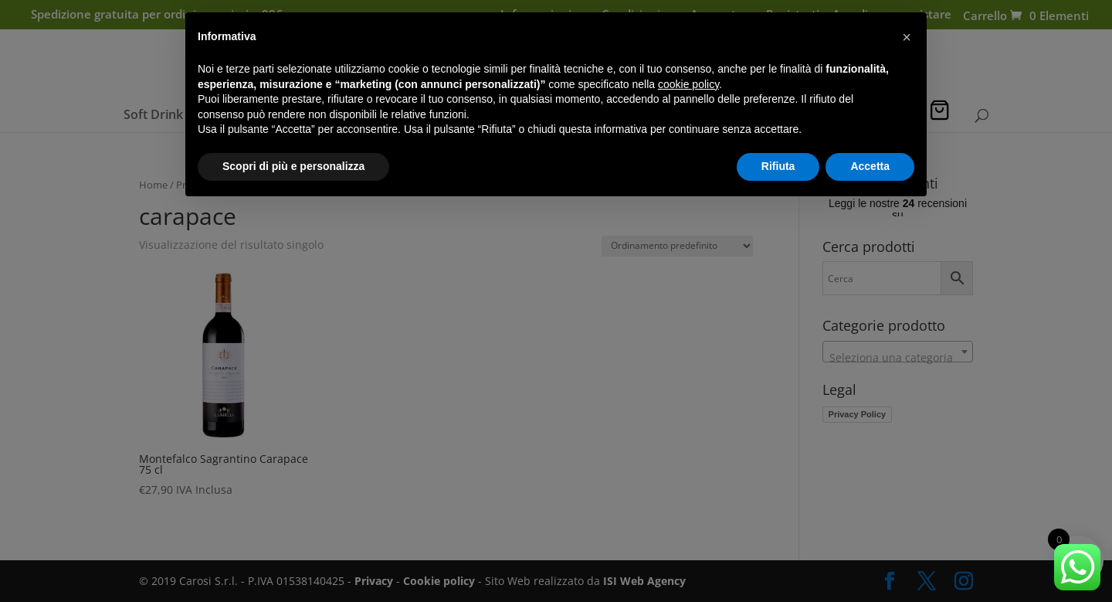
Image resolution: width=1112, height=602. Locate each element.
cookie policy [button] (688, 84)
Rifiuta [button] (778, 166)
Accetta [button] (870, 166)
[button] (906, 37)
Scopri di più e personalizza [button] (293, 166)
